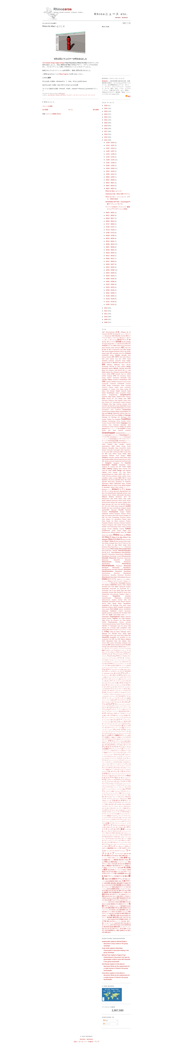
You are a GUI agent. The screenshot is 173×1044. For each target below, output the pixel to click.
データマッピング (121, 733)
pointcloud (121, 521)
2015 (106, 137)
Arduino (117, 355)
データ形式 (128, 735)
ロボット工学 (117, 848)
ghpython (104, 428)
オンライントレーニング (80, 95)
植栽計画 (107, 896)
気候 (116, 865)
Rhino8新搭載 (120, 554)
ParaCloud (105, 513)
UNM (129, 627)
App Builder (128, 351)
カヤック (121, 688)
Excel (108, 411)
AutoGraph (111, 360)
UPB (107, 629)
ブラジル (123, 791)
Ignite (110, 453)
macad (129, 478)
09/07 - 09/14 (110, 185)
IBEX (121, 451)
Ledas (116, 474)
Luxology (115, 478)
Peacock (121, 515)
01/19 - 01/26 (110, 299)
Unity (118, 627)
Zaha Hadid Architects (112, 646)
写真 (109, 892)
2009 (106, 319)
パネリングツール (114, 767)
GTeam (119, 442)
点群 (117, 915)
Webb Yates (117, 641)
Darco (103, 391)
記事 (121, 867)
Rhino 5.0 (112, 539)
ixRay (129, 459)
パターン (112, 764)
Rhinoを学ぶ (114, 583)
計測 (122, 876)
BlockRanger (105, 366)
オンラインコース (110, 683)
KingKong (104, 466)
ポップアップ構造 (121, 808)
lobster (119, 476)
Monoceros (115, 500)
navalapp (124, 502)
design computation (121, 393)
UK (108, 627)
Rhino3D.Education (124, 550)
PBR (114, 515)
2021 (106, 120)
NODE (112, 506)
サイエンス (128, 709)
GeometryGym (105, 426)
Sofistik (116, 609)
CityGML (104, 379)
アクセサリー (117, 650)
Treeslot (118, 624)
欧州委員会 (115, 855)
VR (113, 639)
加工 (109, 857)
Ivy (126, 459)
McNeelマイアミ (118, 489)
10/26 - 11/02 (110, 165)
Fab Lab (104, 413)
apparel (104, 353)
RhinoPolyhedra (106, 573)
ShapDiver (122, 594)
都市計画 (116, 917)
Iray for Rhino (106, 459)
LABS (104, 468)
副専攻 (127, 924)
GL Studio (128, 428)
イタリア (104, 658)
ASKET (124, 358)
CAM (113, 374)
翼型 (118, 930)
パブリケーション (119, 769)
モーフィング (119, 823)
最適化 (113, 889)
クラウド (126, 690)
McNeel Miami (115, 487)
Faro (129, 413)
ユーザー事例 (118, 829)
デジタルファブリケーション (114, 747)
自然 (123, 890)
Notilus (116, 506)
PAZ (103, 515)
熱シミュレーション (108, 923)
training (114, 624)
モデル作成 (120, 825)
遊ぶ (115, 930)
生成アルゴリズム (114, 900)
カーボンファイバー (118, 687)
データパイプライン (121, 731)
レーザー (122, 840)
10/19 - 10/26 (110, 168)
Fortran (129, 421)
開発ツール (111, 859)
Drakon (125, 400)
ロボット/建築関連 (107, 848)
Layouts (115, 472)
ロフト (122, 846)
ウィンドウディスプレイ (112, 667)
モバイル (126, 825)
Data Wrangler (111, 391)
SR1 (120, 613)
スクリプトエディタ (109, 723)
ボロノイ (124, 810)
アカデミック (109, 650)
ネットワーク (112, 760)
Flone (129, 417)
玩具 (115, 863)
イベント (120, 658)
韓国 (113, 863)
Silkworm (123, 601)
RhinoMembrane (106, 569)
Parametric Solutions (120, 513)
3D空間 (123, 341)
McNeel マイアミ (125, 487)
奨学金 (107, 894)
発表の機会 (126, 923)
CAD (103, 372)
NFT (103, 506)
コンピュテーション (113, 706)
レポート (115, 844)
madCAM (117, 479)
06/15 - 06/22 (110, 241)
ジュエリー (117, 720)
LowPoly (124, 476)
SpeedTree (110, 613)
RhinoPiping (127, 571)
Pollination (110, 523)
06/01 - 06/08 (110, 247)
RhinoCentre (127, 558)
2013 (106, 308)
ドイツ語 (120, 748)
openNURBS (105, 510)
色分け (114, 896)
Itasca (124, 459)
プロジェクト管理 (125, 798)
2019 (106, 125)
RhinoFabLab (126, 563)
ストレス (113, 725)
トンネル (104, 756)
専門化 (117, 904)
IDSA (129, 451)
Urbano (111, 629)
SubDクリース (126, 614)
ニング (116, 758)
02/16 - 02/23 (110, 287)
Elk (108, 406)
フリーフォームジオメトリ (120, 795)
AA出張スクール (107, 345)
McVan (111, 491)
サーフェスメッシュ (124, 707)
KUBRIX (124, 466)
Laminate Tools (126, 468)
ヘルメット (111, 806)
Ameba (107, 351)
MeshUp (125, 493)
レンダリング (110, 846)
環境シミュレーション (121, 862)
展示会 (113, 915)
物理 (115, 926)
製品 (127, 902)
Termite (108, 620)
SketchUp (105, 607)
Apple (107, 353)
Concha (124, 381)
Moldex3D (109, 500)
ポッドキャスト (112, 808)
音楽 (120, 855)
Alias (121, 349)
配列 (122, 923)
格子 (123, 859)
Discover (128, 396)
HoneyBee (111, 448)
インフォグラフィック (120, 663)
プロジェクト (116, 798)
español (108, 407)
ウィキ (103, 667)
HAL (116, 444)
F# (130, 411)
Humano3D (110, 450)
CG (118, 375)
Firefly (120, 415)
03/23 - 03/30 (110, 273)
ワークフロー (119, 853)
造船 (109, 908)
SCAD (118, 590)
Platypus (124, 519)
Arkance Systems (106, 357)
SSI (123, 613)
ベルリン (116, 806)
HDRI (113, 446)
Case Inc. (123, 374)
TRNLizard (128, 624)
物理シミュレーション (124, 926)
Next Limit (117, 504)
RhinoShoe (128, 575)
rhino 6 (119, 539)
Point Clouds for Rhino (110, 521)
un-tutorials (113, 627)
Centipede (109, 375)
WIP (109, 645)
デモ (110, 748)
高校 (125, 885)
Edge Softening (117, 404)
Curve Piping (119, 389)
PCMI (116, 515)
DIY (113, 398)
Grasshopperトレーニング (117, 437)
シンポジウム (112, 722)
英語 (111, 855)
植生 (111, 896)
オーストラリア (111, 677)
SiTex (120, 605)
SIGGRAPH (112, 601)
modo (129, 498)
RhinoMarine (127, 567)
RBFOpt (113, 532)
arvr (120, 358)
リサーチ (117, 837)
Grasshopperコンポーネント (112, 435)
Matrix (111, 483)
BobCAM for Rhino (114, 366)
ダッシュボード (109, 729)
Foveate (104, 423)
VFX (109, 633)
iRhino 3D (113, 459)
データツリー (112, 731)
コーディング (119, 698)
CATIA (129, 374)
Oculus (129, 508)
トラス (114, 752)
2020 (106, 123)
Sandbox (128, 586)
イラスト (128, 658)
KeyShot (114, 465)
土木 (120, 917)
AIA (105, 349)
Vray (116, 639)
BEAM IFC (109, 362)
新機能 (118, 896)
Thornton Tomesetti (125, 622)
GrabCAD (120, 430)
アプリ (125, 654)
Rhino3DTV (105, 554)
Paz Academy (108, 515)
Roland (129, 584)
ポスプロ (104, 808)
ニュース (119, 756)
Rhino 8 (112, 541)
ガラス (125, 688)
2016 (106, 134)
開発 (105, 860)
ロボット (128, 846)
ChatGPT (109, 377)
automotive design (120, 360)
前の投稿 (96, 109)
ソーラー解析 (120, 727)
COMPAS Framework (116, 381)
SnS (111, 609)
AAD (126, 343)
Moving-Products (106, 502)
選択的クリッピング (115, 906)
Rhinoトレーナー (121, 579)
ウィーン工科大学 (126, 665)
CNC (104, 381)
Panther (128, 511)
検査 (116, 881)
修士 (118, 892)
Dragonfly (120, 400)
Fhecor (116, 415)
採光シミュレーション (123, 889)
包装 (106, 928)
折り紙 (106, 904)
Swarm (123, 616)
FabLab (109, 413)
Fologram (117, 419)
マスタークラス (106, 812)
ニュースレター (127, 756)
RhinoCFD (117, 560)
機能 (114, 865)
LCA (120, 472)
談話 (117, 911)
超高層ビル (104, 915)
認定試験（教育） (126, 921)
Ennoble (117, 406)
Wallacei (128, 639)
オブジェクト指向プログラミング (120, 679)
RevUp (103, 535)
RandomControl (106, 532)
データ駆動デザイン (118, 735)
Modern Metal (122, 498)
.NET (103, 332)
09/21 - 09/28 (110, 180)
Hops (116, 448)
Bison (123, 364)
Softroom (121, 609)
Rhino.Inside (114, 549)
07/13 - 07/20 (110, 230)
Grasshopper (108, 432)
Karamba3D (106, 465)
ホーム (70, 109)
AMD (103, 351)
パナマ (127, 765)
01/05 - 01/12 (110, 304)
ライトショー (124, 831)
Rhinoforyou (119, 565)
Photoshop (123, 517)
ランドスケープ (116, 835)
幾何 (123, 863)
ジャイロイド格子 (108, 719)
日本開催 (121, 919)
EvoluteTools (126, 409)
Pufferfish (115, 528)
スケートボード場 (119, 723)
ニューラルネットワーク (108, 758)
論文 (109, 932)
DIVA (103, 398)
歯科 (120, 890)
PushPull (121, 528)
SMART (115, 607)
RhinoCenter (120, 558)
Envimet (128, 406)
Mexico (110, 495)
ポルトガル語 (118, 810)
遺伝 (128, 853)
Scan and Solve (126, 590)
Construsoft (113, 383)
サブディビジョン (108, 713)
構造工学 (128, 883)
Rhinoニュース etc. (111, 14)
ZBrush (121, 646)
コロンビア (113, 700)
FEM (112, 415)
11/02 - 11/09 (110, 162)
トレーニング (91, 95)
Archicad (128, 353)
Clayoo (110, 379)
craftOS (116, 387)
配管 (119, 923)
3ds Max (123, 336)
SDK (115, 592)
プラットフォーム (110, 793)
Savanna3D (105, 588)
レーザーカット (113, 842)
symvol (109, 618)
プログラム (109, 798)
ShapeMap (128, 596)
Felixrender (108, 415)
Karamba (128, 463)
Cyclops (126, 389)
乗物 (103, 896)
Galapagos (124, 423)
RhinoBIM (105, 558)
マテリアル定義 (115, 813)
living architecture (112, 476)
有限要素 (111, 930)
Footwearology (112, 421)
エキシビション (125, 669)
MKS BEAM (114, 498)
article (107, 358)
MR (116, 502)
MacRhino (51, 95)
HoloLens (104, 448)
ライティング (116, 831)
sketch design (127, 605)
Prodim (119, 526)
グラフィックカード (121, 692)
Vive (129, 637)
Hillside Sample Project (123, 446)
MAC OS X (122, 478)
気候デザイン (121, 865)
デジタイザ (124, 743)
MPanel (113, 502)
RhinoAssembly (126, 556)
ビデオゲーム (110, 779)
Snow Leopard (106, 609)
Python (128, 529)
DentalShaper (111, 393)
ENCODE (112, 406)
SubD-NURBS (116, 614)
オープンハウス (107, 679)
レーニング (121, 842)
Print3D (104, 526)
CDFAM (104, 375)
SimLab (104, 603)
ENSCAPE (123, 406)
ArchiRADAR (105, 355)
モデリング (107, 825)
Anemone (117, 351)
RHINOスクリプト (109, 579)
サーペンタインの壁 (120, 709)
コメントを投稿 (47, 106)
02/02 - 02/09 (110, 293)
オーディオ (118, 677)
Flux (113, 419)
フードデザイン (112, 785)
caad (129, 370)
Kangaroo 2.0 (118, 463)
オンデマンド (111, 681)
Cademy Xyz (109, 372)
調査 (129, 913)
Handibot (121, 444)
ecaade (123, 402)
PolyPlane (128, 523)
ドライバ (110, 752)
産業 (110, 890)
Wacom (123, 639)
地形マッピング (123, 911)
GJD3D (122, 428)
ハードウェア (120, 760)
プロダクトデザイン (120, 800)
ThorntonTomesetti (106, 624)
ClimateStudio (123, 379)
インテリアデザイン (108, 663)
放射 (108, 928)
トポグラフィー (115, 750)
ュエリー (105, 831)
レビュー (110, 844)
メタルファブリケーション (119, 819)
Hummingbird (116, 450)
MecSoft (122, 491)
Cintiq (129, 377)
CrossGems (128, 387)
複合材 (111, 926)
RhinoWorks (121, 577)
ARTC (117, 357)
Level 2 (128, 474)
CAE (126, 372)
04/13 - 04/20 (110, 267)
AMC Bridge (127, 349)
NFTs (106, 506)
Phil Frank (108, 517)
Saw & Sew (112, 590)
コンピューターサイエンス (113, 702)
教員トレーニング (116, 869)
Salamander (122, 586)
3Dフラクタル (113, 339)
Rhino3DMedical (116, 552)
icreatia (126, 451)
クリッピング (123, 694)
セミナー (108, 727)
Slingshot (110, 607)
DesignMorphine (125, 394)
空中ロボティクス (108, 873)
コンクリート (122, 700)
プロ (119, 796)
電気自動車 (122, 915)
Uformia (104, 627)
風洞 (123, 924)
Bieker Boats (124, 362)
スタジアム (127, 723)
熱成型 (116, 923)
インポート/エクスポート (113, 665)
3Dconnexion (108, 336)
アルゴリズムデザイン (114, 656)
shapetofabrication (106, 598)
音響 (123, 855)
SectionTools (105, 594)
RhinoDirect (127, 561)
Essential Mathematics (117, 407)
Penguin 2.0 (127, 515)
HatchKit (128, 444)
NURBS (128, 506)
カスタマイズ (108, 688)
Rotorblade (105, 586)
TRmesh (122, 624)
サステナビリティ (125, 711)
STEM (129, 613)
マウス (129, 810)
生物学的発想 (111, 902)
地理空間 (111, 913)
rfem (107, 535)
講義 (119, 885)
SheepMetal (128, 598)
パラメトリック (113, 771)
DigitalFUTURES (121, 396)
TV (108, 626)
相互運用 (123, 906)
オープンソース (126, 677)
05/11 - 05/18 (110, 255)
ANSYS (122, 351)
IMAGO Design (117, 453)
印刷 (105, 855)
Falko (126, 413)
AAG (129, 343)
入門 (129, 919)
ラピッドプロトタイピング (114, 833)
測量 (121, 907)
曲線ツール (117, 871)
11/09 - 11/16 (110, 160)
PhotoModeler (115, 517)
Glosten (104, 430)
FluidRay (109, 419)
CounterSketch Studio (118, 385)
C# (123, 370)
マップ (119, 812)
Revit (129, 532)
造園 (106, 907)
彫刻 (126, 913)
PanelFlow (104, 511)
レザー (126, 842)
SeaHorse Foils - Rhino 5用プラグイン (117, 194)
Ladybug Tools (117, 468)
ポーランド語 (122, 806)
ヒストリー (128, 777)
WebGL (124, 641)
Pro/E (108, 526)
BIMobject (109, 364)
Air (107, 349)
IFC (106, 453)
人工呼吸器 (126, 896)
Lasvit (109, 472)
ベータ (119, 804)
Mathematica (105, 483)
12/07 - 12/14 (110, 148)
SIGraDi (118, 601)
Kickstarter (122, 465)
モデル (115, 825)
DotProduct (105, 400)
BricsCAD (128, 368)
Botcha (111, 368)
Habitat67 (110, 444)
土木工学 (125, 917)
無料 (125, 928)
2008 (106, 322)
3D (127, 332)
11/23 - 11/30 (110, 154)
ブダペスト (121, 787)
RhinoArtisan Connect (115, 556)
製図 (121, 902)
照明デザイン (115, 894)
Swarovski (128, 616)
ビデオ (104, 779)
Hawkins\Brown (106, 446)
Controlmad (120, 383)
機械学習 (128, 863)
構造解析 (113, 883)
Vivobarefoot (105, 639)
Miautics (114, 495)
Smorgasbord (127, 607)
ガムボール (115, 688)
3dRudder (118, 336)
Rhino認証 (122, 583)
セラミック (114, 727)
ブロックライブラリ (115, 802)
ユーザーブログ (118, 827)
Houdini (129, 448)
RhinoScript (120, 575)
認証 (108, 921)
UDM (129, 626)
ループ (104, 840)
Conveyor (128, 383)
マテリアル (125, 812)
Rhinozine (128, 577)
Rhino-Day (128, 547)
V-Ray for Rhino (115, 631)
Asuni (129, 358)
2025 (106, 108)
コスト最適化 (127, 698)
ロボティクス (126, 848)
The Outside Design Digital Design (53, 63)
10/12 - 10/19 (110, 171)
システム (117, 717)
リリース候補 (127, 838)
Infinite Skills (127, 453)
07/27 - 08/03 (110, 224)
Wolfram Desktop (115, 644)
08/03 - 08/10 (110, 221)
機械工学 (104, 865)
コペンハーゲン (106, 700)
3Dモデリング (122, 339)
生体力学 (122, 900)
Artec (121, 357)
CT (109, 389)
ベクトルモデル (126, 804)
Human (104, 450)
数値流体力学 (124, 898)
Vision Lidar (113, 635)
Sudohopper (105, 616)
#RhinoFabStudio (110, 332)
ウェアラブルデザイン (125, 667)
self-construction (114, 594)
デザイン (111, 741)
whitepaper (125, 643)
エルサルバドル (108, 673)
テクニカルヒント (117, 739)
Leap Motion (127, 472)
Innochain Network (108, 455)
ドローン (128, 754)
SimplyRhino (127, 603)
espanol (104, 407)
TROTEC (104, 626)
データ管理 (107, 735)
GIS (119, 428)
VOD (110, 639)
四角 (112, 890)
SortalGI (120, 611)
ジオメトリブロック (109, 717)
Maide (122, 479)
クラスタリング (110, 692)
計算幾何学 (117, 876)
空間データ (126, 871)
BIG (130, 362)
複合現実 (106, 926)
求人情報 (127, 867)
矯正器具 (108, 871)
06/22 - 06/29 (110, 238)
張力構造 (122, 913)
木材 (106, 930)
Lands (110, 470)
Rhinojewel (105, 567)
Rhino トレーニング (120, 547)
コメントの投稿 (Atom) (53, 114)
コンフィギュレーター (125, 706)
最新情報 (109, 888)
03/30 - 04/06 (110, 270)
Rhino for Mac (61, 95)
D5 (130, 389)
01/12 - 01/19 (110, 301)
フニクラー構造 (121, 789)
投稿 (105, 1020)
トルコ (105, 754)
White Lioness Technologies (114, 643)
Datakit (118, 391)
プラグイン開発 (110, 791)
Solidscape (105, 611)
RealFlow (118, 532)
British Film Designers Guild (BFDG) (112, 370)
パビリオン (123, 767)
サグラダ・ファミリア (112, 711)
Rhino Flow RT (119, 543)
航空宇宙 (111, 885)
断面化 (113, 911)
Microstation (127, 495)
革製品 (127, 859)
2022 (106, 117)
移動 (125, 853)
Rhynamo (128, 583)
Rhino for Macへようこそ (53, 26)
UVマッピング (119, 629)
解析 (126, 857)
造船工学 (114, 908)
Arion (129, 355)
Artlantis (112, 358)
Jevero (107, 461)
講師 (123, 885)
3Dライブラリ (111, 341)
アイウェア (122, 648)
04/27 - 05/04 (110, 261)
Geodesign (116, 425)
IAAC (111, 451)
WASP (103, 641)
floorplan (104, 419)
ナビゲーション (111, 756)
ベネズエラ (105, 806)
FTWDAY (118, 423)
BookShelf (105, 368)
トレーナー (110, 754)
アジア (97, 1041)
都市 (126, 915)
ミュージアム (107, 817)
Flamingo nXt (115, 417)
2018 (106, 128)
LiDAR (103, 476)
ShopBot (114, 599)
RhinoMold (115, 569)
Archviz (112, 355)
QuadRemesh (106, 530)
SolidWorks (113, 611)
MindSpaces (119, 496)
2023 (106, 114)
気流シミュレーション (110, 867)
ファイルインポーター (113, 781)
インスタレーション (108, 660)
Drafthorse (111, 400)
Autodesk (104, 360)
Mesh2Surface (112, 493)
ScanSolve (105, 592)
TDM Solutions (126, 618)
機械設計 (109, 865)
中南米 (90, 1041)
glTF (109, 430)
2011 (106, 314)
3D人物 (104, 343)
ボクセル (128, 806)
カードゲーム (108, 687)
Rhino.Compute (106, 548)
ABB (114, 345)
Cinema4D (123, 377)
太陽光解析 (122, 909)
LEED (120, 474)
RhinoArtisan (105, 556)
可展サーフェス (116, 857)
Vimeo (119, 633)
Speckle (104, 613)
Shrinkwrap (105, 601)
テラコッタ (115, 748)
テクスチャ (108, 739)
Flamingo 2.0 (106, 417)
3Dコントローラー (113, 337)
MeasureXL (117, 491)
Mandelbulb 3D (120, 481)
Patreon (129, 513)
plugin (129, 519)
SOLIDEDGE (127, 609)
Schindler (111, 592)
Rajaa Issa (127, 530)
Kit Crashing (111, 466)
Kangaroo (108, 463)
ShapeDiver (116, 596)
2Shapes (123, 332)
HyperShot (127, 450)
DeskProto (104, 396)
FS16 (113, 423)
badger (129, 360)
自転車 (126, 890)
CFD (114, 376)
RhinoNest (127, 569)
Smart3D (120, 607)
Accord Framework (126, 345)
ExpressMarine (124, 411)
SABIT (116, 586)
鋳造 (117, 913)
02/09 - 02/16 (110, 290)
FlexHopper (124, 417)
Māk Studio (127, 479)
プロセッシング (106, 800)
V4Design (123, 631)
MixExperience (105, 498)
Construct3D (105, 383)
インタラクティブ (125, 661)
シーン (127, 713)
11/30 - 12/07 (110, 151)
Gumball (123, 442)
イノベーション (112, 658)
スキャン (120, 722)
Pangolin (122, 511)
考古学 (107, 885)
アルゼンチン (126, 656)
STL (107, 614)
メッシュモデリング (122, 821)
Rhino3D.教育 (106, 552)
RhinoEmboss (106, 563)
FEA (103, 415)
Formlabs (123, 421)
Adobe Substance (115, 347)
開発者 (116, 860)
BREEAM (121, 368)
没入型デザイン (115, 928)
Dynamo (107, 402)
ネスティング (122, 758)
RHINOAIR (127, 554)
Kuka (129, 466)
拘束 (105, 883)
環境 (112, 862)
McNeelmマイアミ (107, 489)
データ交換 (105, 737)
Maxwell (104, 485)
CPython (111, 387)
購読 (128, 96)
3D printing (115, 334)
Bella (119, 362)
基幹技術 (120, 863)
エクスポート (106, 671)
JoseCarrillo (125, 461)
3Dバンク (106, 339)
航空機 (116, 885)
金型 (122, 871)
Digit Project (112, 396)
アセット (124, 650)
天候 (109, 915)
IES (103, 453)
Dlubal (120, 398)
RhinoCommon (107, 562)
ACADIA (118, 345)
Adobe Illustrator (106, 347)
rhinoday (117, 561)
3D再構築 (128, 341)
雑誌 (107, 890)
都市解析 (109, 917)
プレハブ (115, 796)
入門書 (104, 921)
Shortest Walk (122, 599)
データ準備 (117, 737)
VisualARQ (105, 637)
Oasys (111, 508)
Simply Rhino (117, 603)
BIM (103, 364)
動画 (109, 919)
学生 (106, 862)
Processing (113, 526)
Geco (110, 425)
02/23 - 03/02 (110, 284)
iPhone (125, 457)
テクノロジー (127, 739)
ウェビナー (70, 95)
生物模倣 (117, 902)
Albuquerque (116, 349)
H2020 (103, 444)
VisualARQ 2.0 (114, 637)
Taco (120, 618)
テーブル (123, 737)
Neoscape (108, 504)
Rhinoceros (105, 560)
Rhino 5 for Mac (117, 537)
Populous (104, 524)
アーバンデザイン (114, 648)
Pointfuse (128, 521)
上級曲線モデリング (126, 894)
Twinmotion (113, 626)
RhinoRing (113, 575)
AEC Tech (128, 347)
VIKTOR (114, 633)
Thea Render (127, 620)
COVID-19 (104, 387)
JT (102, 463)
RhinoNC (120, 569)
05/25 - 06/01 (110, 250)
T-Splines (115, 618)
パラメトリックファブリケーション (120, 773)
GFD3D (121, 426)
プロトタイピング (110, 804)
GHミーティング (112, 428)
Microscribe (120, 495)
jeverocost (111, 461)
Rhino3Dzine (111, 554)
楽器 (109, 862)
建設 (126, 876)
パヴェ (103, 764)
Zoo (124, 646)
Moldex (104, 500)
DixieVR (109, 398)
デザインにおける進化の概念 (123, 741)
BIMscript (117, 364)
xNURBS (128, 644)
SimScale (115, 605)
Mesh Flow (105, 493)
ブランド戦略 (118, 793)
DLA (116, 398)
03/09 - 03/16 (110, 278)
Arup (116, 358)
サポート (116, 713)
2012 (106, 311)
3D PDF (110, 334)
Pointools (104, 523)
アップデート (112, 652)
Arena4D (124, 355)
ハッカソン (118, 764)
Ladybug (109, 468)
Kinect (129, 465)
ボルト (113, 810)
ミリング (115, 817)
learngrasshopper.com (107, 474)
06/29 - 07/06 (110, 235)
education (124, 404)
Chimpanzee (116, 377)
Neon (103, 504)
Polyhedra (122, 523)
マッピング (114, 812)
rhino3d (115, 550)
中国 (115, 913)
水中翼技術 (114, 898)
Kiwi (117, 466)
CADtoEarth (116, 372)
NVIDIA (104, 508)
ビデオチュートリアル (121, 779)
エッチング (121, 671)
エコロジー (113, 671)
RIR (103, 584)
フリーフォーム (108, 795)
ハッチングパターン (120, 765)
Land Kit (104, 470)
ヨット (110, 831)
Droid (129, 400)
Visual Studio (120, 635)
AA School (122, 343)
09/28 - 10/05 (110, 177)
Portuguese (110, 524)
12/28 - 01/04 (110, 142)
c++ (126, 370)
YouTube (104, 646)
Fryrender (109, 423)
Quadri (113, 530)
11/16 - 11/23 (110, 157)
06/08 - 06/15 (110, 244)
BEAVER (115, 362)
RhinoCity (128, 560)
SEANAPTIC (120, 592)
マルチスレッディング (117, 815)
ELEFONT (104, 406)
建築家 (107, 881)
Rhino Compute (109, 543)
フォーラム (128, 785)
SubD (110, 614)
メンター (112, 823)
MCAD (124, 485)
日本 (116, 919)
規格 (119, 867)
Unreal (104, 629)
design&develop (113, 394)
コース (104, 698)
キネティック (114, 690)
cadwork (122, 372)
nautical (120, 502)
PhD (103, 517)
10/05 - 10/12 (110, 174)
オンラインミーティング (115, 685)
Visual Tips (127, 635)
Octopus (123, 508)
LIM (107, 476)
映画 (108, 855)
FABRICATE (116, 413)
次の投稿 (45, 109)
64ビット (114, 343)
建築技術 (112, 881)
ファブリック (118, 783)
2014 (106, 140)
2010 (106, 316)
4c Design (108, 343)
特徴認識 (112, 919)
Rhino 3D (123, 535)
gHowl (129, 426)
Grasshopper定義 (113, 440)
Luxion (110, 478)
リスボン (122, 836)
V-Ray (106, 631)
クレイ (114, 696)
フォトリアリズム (107, 787)
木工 (103, 930)
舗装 (103, 928)
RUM (112, 586)
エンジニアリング (121, 673)
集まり (122, 892)
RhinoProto (117, 573)
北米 (75, 1041)
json (129, 461)
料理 (126, 930)
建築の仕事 (108, 879)
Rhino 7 (106, 541)
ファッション (109, 783)
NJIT (109, 506)
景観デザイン (108, 876)
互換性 (119, 881)
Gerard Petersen (114, 426)
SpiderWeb (116, 613)
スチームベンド (106, 725)
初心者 (129, 892)
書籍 (103, 894)
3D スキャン (122, 334)
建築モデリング (118, 879)
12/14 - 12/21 (110, 145)
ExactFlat (104, 411)
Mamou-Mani (111, 481)
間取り (109, 863)
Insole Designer (120, 455)
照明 (111, 894)
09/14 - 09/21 (110, 183)
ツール (128, 729)
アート (107, 648)
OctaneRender (117, 508)
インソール (117, 660)
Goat (114, 430)
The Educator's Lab (116, 620)
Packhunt (128, 510)
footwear (104, 421)
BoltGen (123, 366)
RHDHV (111, 535)
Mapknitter (128, 481)
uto (114, 629)
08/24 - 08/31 (110, 212)
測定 (118, 907)
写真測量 (114, 892)
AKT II (111, 349)
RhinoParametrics (107, 571)
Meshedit (119, 493)
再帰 (127, 887)
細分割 (103, 890)
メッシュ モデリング (110, 821)
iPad (121, 457)
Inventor (117, 457)
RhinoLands (115, 567)
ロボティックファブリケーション (113, 851)
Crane (121, 387)
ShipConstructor (106, 599)
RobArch (107, 584)
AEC (123, 347)
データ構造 (111, 737)
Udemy (125, 626)
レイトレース (115, 840)
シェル (121, 715)
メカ (119, 817)
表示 (115, 924)
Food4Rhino (126, 419)
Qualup (119, 530)
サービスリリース (112, 708)
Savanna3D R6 (114, 588)
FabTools (122, 413)
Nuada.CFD (122, 506)
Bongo (128, 366)
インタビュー (116, 661)
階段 (120, 859)
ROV (109, 586)
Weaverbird (109, 641)
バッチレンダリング (110, 765)
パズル (107, 764)
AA (118, 343)
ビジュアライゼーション (114, 777)
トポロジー (123, 750)
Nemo (129, 502)
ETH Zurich (128, 407)
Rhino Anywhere (119, 541)
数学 (118, 898)
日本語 (126, 919)
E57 (111, 402)
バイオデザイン (108, 762)
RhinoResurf (127, 573)
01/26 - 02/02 (110, 296)
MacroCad (111, 479)
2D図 (117, 332)
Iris (117, 459)
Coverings (128, 385)
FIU (123, 415)
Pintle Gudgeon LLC (108, 519)
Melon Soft (128, 491)
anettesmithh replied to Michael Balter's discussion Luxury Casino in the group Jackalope (115, 944)
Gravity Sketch (108, 442)
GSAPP (115, 442)
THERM (104, 622)
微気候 (112, 924)
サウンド (104, 711)
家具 (122, 857)
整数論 (106, 900)
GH (125, 426)
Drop (103, 402)
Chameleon (123, 375)
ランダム (110, 835)
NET (113, 504)
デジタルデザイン (111, 745)
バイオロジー (127, 762)
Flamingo (128, 415)
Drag (116, 400)
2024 (106, 111)
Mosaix (129, 500)
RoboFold (113, 585)
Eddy (110, 404)
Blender (129, 364)
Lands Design (117, 470)
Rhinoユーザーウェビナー (116, 581)
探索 (103, 911)
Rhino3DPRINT (126, 552)
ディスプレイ (105, 731)
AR (111, 353)
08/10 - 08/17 (110, 218)
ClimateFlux (116, 379)
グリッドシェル (115, 694)
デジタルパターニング (124, 744)
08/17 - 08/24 (110, 215)
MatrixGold (117, 483)
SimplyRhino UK (107, 605)
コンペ (104, 708)
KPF (120, 466)
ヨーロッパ (82, 1041)
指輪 (115, 890)
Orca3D (120, 510)
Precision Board (126, 524)
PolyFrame (116, 523)
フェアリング (120, 785)
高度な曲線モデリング (118, 887)
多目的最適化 (112, 909)
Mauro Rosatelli (126, 483)
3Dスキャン (123, 337)
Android (111, 351)
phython (129, 517)
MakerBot (104, 481)
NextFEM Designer (126, 504)
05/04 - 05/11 (110, 258)
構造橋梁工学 (121, 883)
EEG (129, 404)
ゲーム (129, 696)
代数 (127, 909)
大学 (129, 909)
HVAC (122, 450)
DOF (129, 398)
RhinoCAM (112, 558)
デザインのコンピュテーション (111, 743)
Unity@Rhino (123, 627)
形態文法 (126, 873)
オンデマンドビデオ (121, 681)
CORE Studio (106, 385)
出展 (125, 892)
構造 (108, 883)
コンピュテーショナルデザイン (116, 703)
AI (102, 349)
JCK (103, 461)
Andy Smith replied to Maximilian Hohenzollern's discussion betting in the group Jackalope (115, 950)
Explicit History (115, 411)
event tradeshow (116, 409)
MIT (130, 496)
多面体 (125, 907)
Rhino (116, 534)
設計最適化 (111, 904)
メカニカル (125, 817)
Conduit (129, 381)
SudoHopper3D (115, 616)
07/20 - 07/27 (110, 227)
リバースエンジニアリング (114, 838)
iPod (129, 457)
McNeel (104, 81)
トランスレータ (121, 752)
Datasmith (123, 391)
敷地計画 (119, 924)
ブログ (122, 796)
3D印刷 (118, 342)
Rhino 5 (108, 537)
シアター (122, 713)
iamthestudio (116, 451)
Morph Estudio (122, 500)
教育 (105, 869)
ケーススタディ (121, 696)
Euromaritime (105, 409)
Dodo (125, 398)
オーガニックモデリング (118, 675)
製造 (124, 902)
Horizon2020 (122, 448)
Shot (129, 599)
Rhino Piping (111, 547)
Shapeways (118, 598)
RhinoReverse (105, 575)
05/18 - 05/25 (110, 253)
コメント (107, 1024)
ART (113, 357)
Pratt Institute (117, 524)
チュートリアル (119, 729)
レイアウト (109, 840)
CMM (129, 379)
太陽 (117, 909)
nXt (108, 508)
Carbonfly (117, 374)
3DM (113, 336)
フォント (115, 787)
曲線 (112, 871)
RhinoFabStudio (108, 566)
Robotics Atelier (122, 584)
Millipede (104, 496)
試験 (117, 890)
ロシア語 (118, 846)
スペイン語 (119, 725)
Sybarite (104, 618)
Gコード (128, 442)
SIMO (109, 603)
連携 (106, 932)
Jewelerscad (118, 461)
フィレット (125, 783)
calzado (109, 374)
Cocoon (108, 381)
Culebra (113, 389)
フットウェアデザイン (111, 789)
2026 (106, 105)
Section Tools (127, 592)
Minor (125, 496)
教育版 (109, 869)
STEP (103, 614)
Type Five (120, 626)
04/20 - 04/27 (110, 264)
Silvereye (128, 601)
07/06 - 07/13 (110, 232)
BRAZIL (116, 368)
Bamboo (104, 362)
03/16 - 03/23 (110, 276)
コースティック (111, 698)
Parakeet (111, 513)
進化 (121, 896)
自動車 (106, 892)
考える (103, 885)
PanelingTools (113, 512)
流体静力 (122, 930)
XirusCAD (122, 644)
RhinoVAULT (114, 577)
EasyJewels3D (116, 402)
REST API (124, 532)
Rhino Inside (122, 545)
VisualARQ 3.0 (124, 637)
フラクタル (117, 791)
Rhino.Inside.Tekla (106, 550)
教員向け (125, 869)
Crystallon (105, 389)
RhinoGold (127, 566)
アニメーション (118, 654)
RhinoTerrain (106, 577)
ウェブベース (116, 669)
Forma (118, 421)
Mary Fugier (63, 74)
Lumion (129, 476)
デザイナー (105, 741)
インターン (123, 660)
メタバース (108, 819)
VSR (119, 639)
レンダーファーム (122, 844)
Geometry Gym (125, 425)
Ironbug (120, 459)
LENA (124, 474)
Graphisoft (128, 430)
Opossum (114, 510)
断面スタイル (108, 911)
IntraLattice (111, 457)
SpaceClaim (127, 611)
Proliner (124, 526)
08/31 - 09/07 (110, 188)
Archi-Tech (121, 353)
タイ (126, 727)
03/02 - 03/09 (110, 281)
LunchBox (105, 478)
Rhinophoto (118, 571)
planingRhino (118, 519)
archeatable (115, 353)
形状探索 (121, 873)
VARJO (129, 631)
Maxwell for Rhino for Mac (114, 485)
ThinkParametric (112, 622)
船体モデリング (123, 904)
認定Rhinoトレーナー (115, 921)
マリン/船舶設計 (107, 815)
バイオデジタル (117, 762)
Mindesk (111, 496)
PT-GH (110, 528)
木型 (129, 928)
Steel (125, 613)
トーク (125, 748)
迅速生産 (108, 898)
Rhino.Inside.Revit (125, 549)
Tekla (103, 620)
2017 (106, 131)
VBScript (104, 633)
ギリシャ (120, 690)
